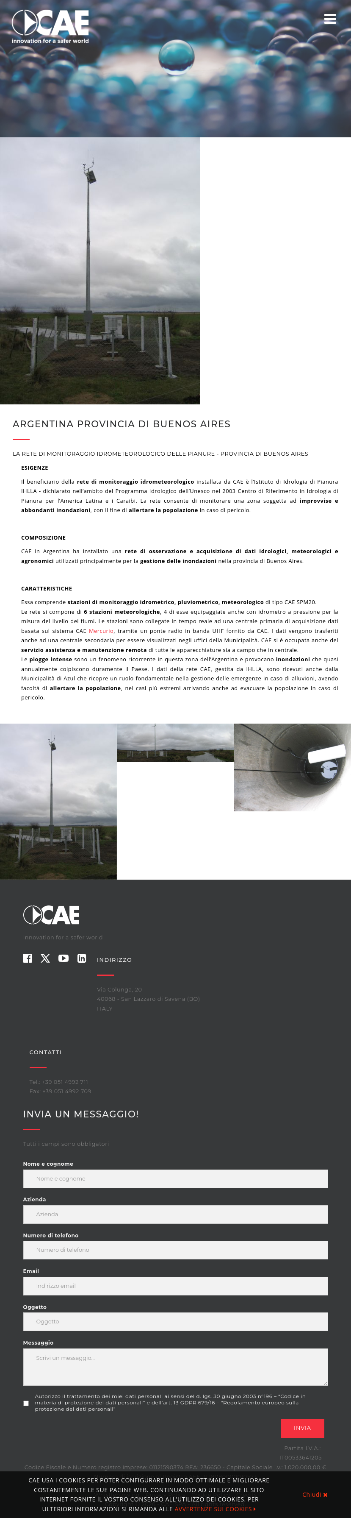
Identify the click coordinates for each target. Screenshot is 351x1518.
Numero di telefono (51, 1235)
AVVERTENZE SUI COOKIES (215, 1509)
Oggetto (35, 1307)
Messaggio (38, 1343)
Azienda (34, 1199)
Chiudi (315, 1494)
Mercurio (101, 631)
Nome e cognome (48, 1164)
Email (31, 1271)
